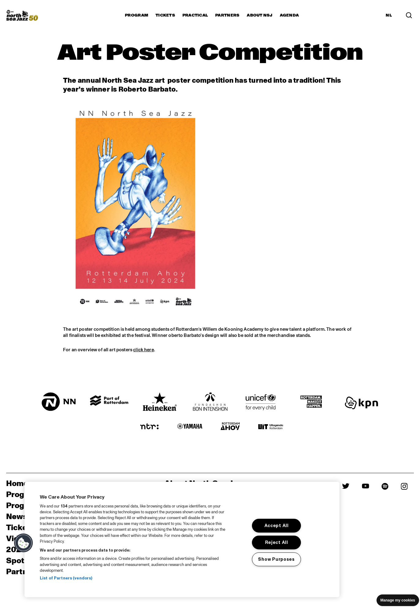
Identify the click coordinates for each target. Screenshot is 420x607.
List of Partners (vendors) (66, 578)
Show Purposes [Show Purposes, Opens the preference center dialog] (276, 559)
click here (143, 350)
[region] (181, 539)
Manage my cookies (398, 600)
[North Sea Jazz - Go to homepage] (22, 15)
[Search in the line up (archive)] (409, 15)
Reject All (276, 542)
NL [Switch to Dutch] (389, 15)
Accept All (276, 525)
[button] (23, 543)
